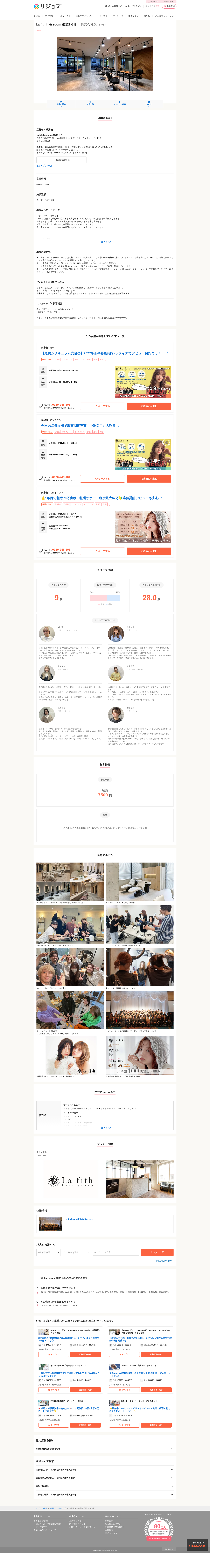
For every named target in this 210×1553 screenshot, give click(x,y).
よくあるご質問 (41, 1521)
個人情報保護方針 (113, 1524)
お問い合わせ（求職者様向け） (48, 1524)
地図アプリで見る (44, 165)
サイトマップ (111, 1533)
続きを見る (105, 242)
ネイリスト (65, 16)
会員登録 (169, 6)
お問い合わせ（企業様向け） (82, 1527)
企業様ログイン (169, 1)
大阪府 (52, 1508)
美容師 (37, 16)
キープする (102, 406)
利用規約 (109, 1521)
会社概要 (109, 1530)
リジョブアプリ (41, 1527)
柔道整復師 (133, 16)
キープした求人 (133, 6)
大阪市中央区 (61, 1508)
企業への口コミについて (45, 1530)
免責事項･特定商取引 (114, 1527)
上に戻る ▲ (169, 1549)
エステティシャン (84, 16)
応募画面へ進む (149, 406)
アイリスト (50, 16)
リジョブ (37, 1508)
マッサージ (118, 16)
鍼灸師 (147, 16)
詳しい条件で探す (164, 1261)
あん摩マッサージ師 (164, 16)
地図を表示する (61, 160)
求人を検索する (113, 6)
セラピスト (102, 16)
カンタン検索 (157, 1252)
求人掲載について (154, 1)
